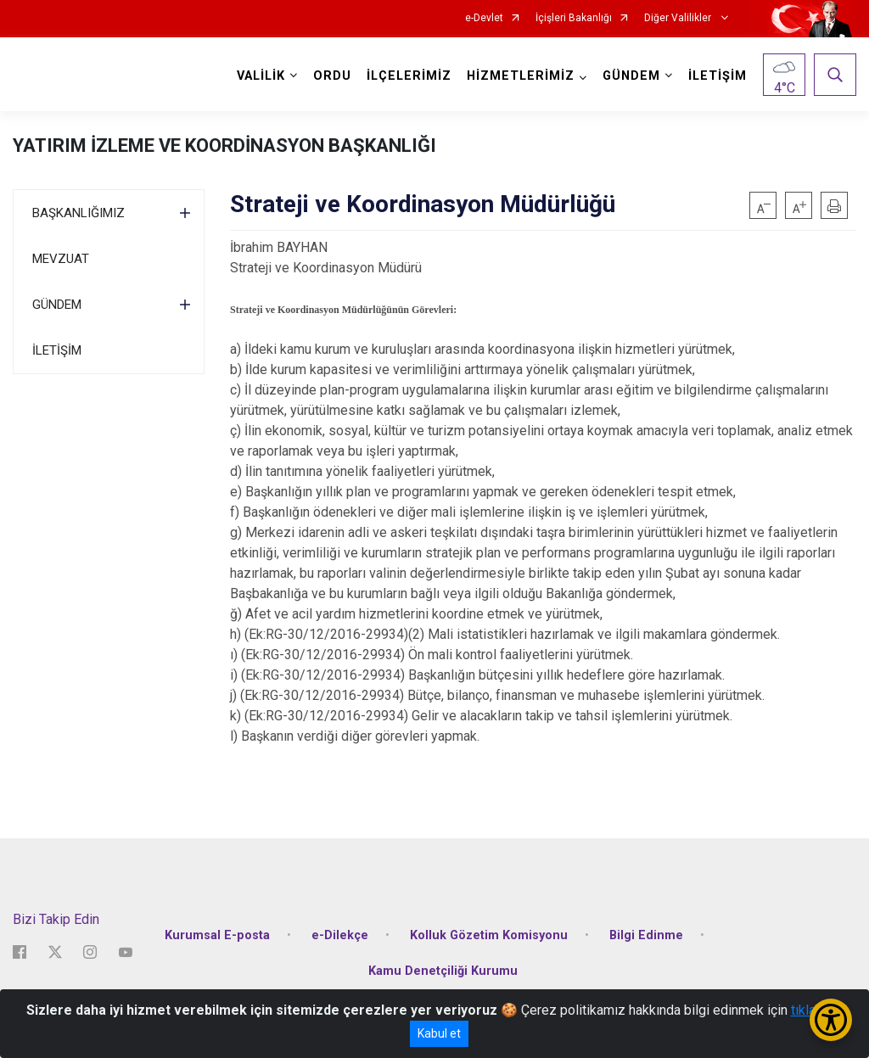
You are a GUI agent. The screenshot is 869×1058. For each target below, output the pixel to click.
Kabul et (439, 1033)
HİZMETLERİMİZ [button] (521, 76)
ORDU (332, 76)
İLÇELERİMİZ (409, 76)
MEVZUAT (60, 258)
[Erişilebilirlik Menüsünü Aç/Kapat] (831, 1020)
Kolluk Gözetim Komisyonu (489, 933)
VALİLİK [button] (261, 76)
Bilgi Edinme (646, 933)
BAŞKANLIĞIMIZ (78, 213)
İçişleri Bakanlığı (573, 18)
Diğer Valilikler (679, 18)
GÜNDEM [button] (631, 76)
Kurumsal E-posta (217, 933)
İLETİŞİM (717, 76)
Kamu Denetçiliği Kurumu (443, 969)
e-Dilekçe (339, 933)
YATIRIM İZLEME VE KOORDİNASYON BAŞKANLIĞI (224, 145)
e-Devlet (484, 18)
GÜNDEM (56, 304)
